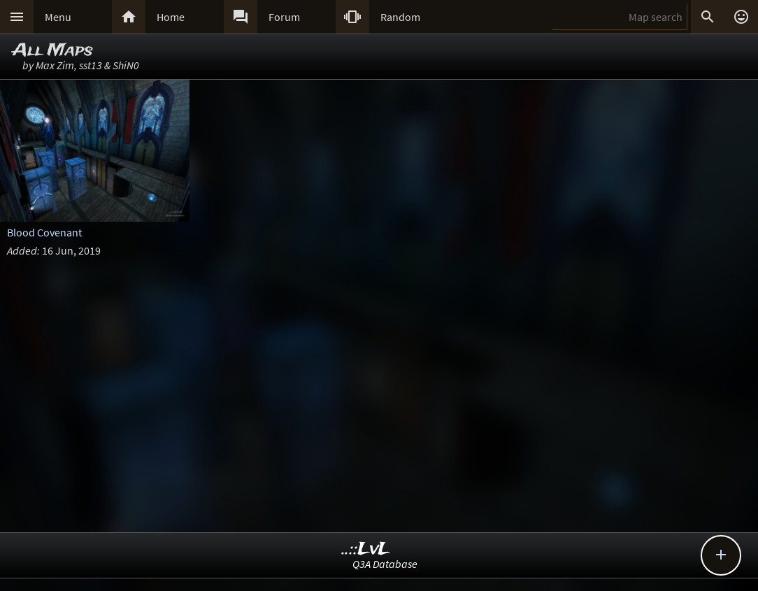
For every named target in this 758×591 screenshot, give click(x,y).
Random (400, 17)
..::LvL (366, 549)
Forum (284, 17)
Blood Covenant (44, 232)
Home (171, 17)
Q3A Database (384, 564)
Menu (58, 17)
